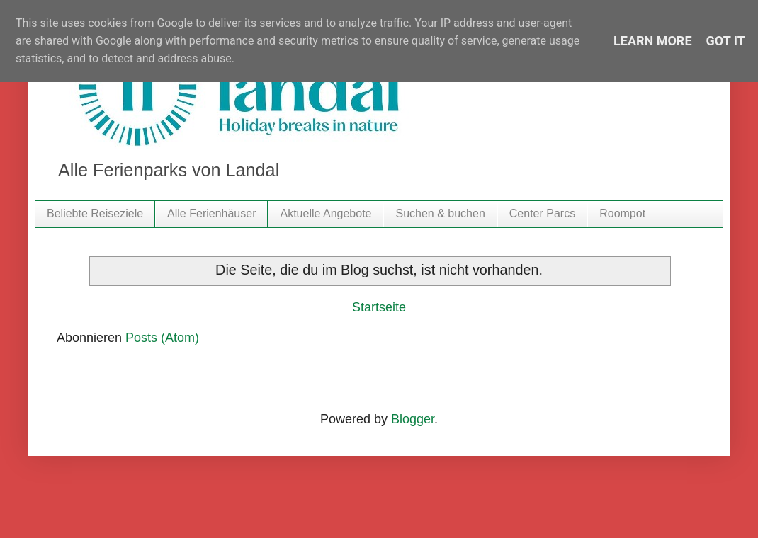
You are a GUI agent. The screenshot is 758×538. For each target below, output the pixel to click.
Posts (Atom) (162, 338)
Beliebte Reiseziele (95, 213)
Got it (725, 40)
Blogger (412, 419)
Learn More (652, 40)
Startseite (379, 307)
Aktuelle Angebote (325, 213)
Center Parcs (542, 213)
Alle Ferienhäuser (211, 213)
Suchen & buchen (440, 213)
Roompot (622, 213)
